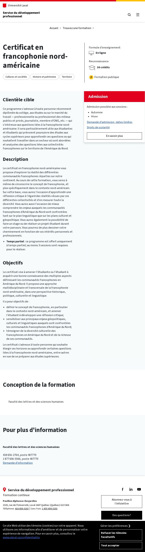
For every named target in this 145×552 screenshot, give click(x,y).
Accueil (54, 28)
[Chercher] (129, 14)
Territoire (67, 76)
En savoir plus (114, 136)
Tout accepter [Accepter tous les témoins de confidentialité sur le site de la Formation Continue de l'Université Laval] (110, 545)
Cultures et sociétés (16, 76)
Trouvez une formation (77, 28)
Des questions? (121, 515)
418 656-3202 (22, 508)
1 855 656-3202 (49, 508)
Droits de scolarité (98, 127)
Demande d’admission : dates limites (109, 122)
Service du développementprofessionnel (21, 14)
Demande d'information (18, 463)
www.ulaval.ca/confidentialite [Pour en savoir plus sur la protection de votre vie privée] (21, 537)
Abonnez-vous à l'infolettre (122, 501)
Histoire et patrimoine (44, 76)
